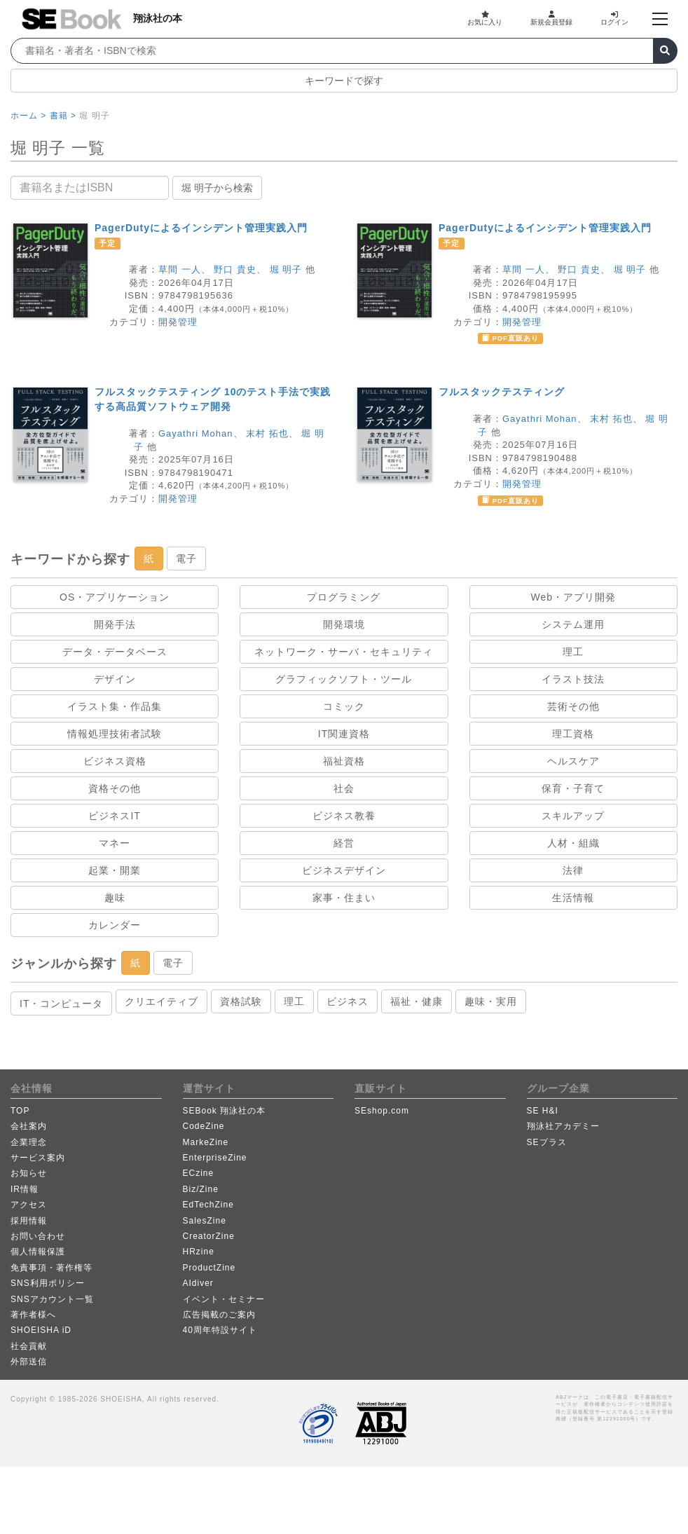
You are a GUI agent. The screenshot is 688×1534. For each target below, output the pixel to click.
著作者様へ (33, 1315)
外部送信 (29, 1362)
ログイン (614, 18)
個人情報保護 (38, 1251)
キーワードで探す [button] (344, 80)
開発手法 (115, 624)
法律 (573, 870)
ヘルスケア (573, 761)
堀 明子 (286, 269)
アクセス (29, 1205)
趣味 (114, 897)
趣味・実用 (491, 1001)
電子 (186, 558)
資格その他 (114, 788)
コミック (344, 706)
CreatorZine (209, 1236)
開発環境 (344, 624)
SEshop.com (382, 1111)
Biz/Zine (201, 1189)
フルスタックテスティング (502, 391)
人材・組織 (573, 843)
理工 (573, 651)
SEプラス (547, 1142)
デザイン (115, 679)
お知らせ (29, 1173)
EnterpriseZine (215, 1158)
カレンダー (114, 925)
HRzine (198, 1251)
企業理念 (29, 1142)
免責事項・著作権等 (51, 1268)
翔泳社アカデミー (563, 1126)
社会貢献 (29, 1346)
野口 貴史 (235, 269)
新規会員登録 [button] (551, 18)
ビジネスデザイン (344, 870)
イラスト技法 (573, 679)
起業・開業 (114, 870)
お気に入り (484, 18)
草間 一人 (179, 269)
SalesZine (204, 1221)
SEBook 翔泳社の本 (224, 1111)
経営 (344, 843)
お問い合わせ (38, 1236)
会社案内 (29, 1126)
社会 (344, 788)
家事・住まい (344, 897)
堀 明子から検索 (217, 187)
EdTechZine (208, 1205)
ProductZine (209, 1268)
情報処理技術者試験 (114, 733)
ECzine (198, 1173)
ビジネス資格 (114, 761)
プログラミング (343, 597)
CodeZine (204, 1126)
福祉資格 (344, 761)
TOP (20, 1111)
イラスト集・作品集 (114, 706)
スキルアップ (573, 815)
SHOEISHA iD (41, 1330)
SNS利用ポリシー (48, 1283)
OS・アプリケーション (115, 597)
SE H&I (542, 1111)
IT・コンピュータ (61, 1003)
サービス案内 (38, 1158)
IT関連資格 (344, 733)
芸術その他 (573, 706)
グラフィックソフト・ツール (343, 679)
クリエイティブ (161, 1001)
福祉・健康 (416, 1001)
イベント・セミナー (224, 1299)
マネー (114, 843)
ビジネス (347, 1001)
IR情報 (25, 1189)
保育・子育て (573, 788)
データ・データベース (114, 651)
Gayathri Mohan (195, 433)
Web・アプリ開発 (574, 597)
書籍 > (63, 116)
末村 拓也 (267, 433)
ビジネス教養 (344, 815)
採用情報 (29, 1221)
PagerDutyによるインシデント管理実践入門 (201, 227)
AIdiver (198, 1283)
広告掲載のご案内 (219, 1315)
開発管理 (178, 322)
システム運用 (573, 624)
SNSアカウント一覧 (52, 1299)
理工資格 (573, 733)
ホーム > (28, 116)
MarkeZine (206, 1142)
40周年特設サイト (220, 1330)
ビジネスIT (114, 815)
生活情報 (573, 897)
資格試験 (241, 1001)
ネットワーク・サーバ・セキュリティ (343, 651)
